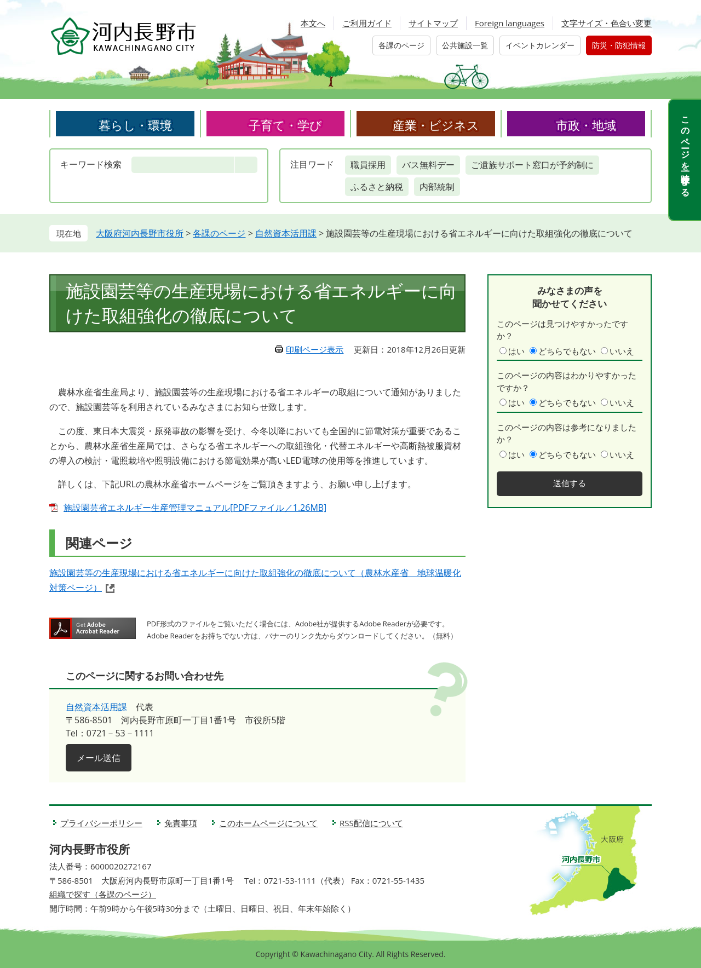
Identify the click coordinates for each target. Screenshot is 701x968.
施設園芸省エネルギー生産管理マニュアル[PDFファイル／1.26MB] (195, 508)
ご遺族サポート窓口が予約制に (532, 165)
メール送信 (98, 758)
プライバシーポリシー (101, 822)
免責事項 (180, 822)
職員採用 (368, 165)
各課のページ (401, 45)
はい (516, 350)
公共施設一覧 (465, 45)
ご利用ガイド (367, 23)
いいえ (622, 350)
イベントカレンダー (539, 45)
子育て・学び (285, 125)
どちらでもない (567, 350)
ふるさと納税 (376, 187)
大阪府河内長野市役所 (139, 233)
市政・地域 (586, 125)
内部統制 (437, 187)
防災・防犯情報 (619, 45)
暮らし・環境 (135, 125)
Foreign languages (509, 23)
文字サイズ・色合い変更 (606, 23)
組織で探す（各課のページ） (102, 894)
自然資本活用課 (286, 233)
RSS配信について (371, 822)
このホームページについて (268, 822)
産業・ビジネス (436, 125)
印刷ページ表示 (314, 349)
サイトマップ (433, 23)
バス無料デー (428, 165)
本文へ (313, 23)
